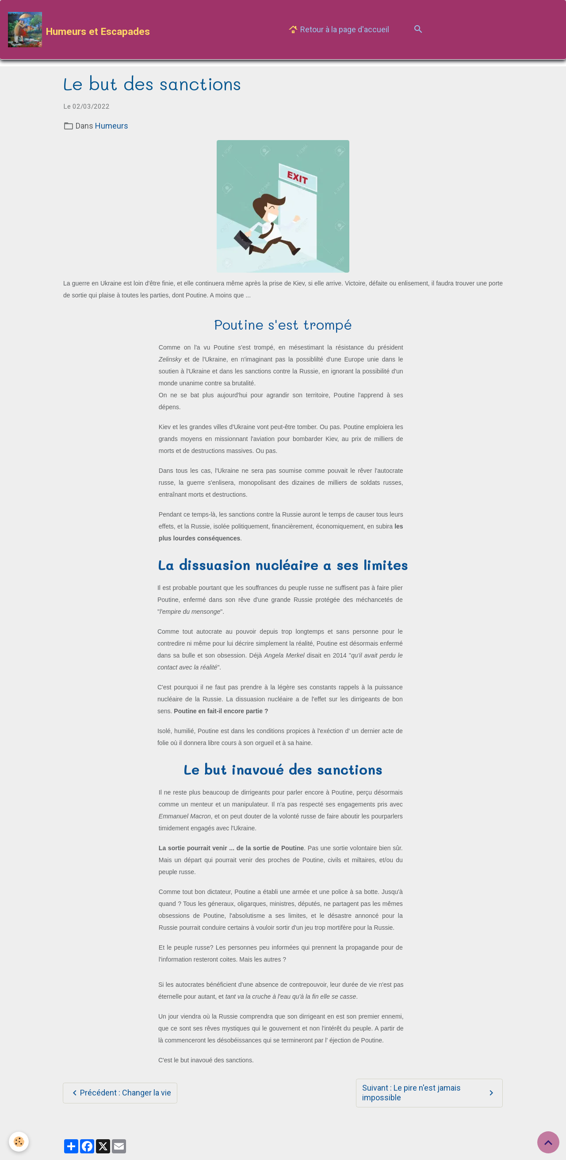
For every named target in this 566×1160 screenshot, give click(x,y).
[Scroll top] (548, 1142)
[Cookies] (19, 1142)
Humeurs (111, 125)
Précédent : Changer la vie (120, 1093)
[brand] (79, 29)
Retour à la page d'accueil (338, 30)
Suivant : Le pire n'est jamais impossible (429, 1093)
